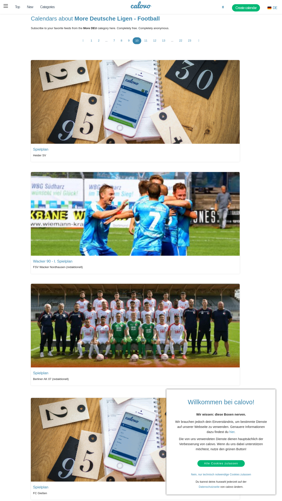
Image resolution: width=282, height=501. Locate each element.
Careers (152, 478)
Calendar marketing (73, 465)
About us (152, 471)
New (30, 7)
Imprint (151, 485)
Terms (23, 485)
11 (145, 43)
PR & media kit (113, 471)
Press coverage (113, 465)
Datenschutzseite (209, 486)
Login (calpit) (70, 471)
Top (17, 7)
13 (163, 43)
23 (189, 43)
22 (180, 43)
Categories (47, 7)
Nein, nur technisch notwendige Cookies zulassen (221, 474)
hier (231, 430)
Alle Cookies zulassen (221, 462)
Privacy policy (27, 478)
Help (22, 465)
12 (154, 43)
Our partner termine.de (160, 465)
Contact (24, 471)
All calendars (43, 429)
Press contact (112, 478)
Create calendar (71, 478)
